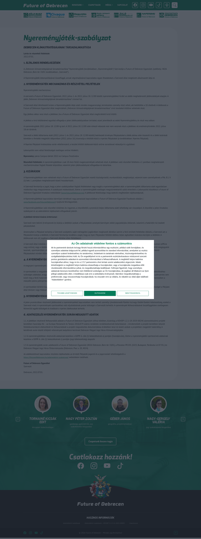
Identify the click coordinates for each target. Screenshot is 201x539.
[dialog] (100, 269)
